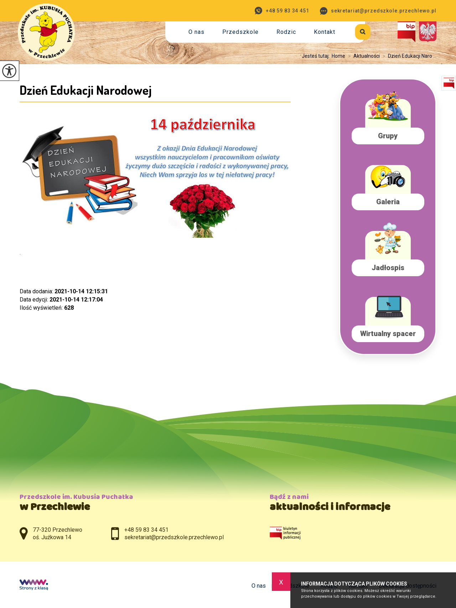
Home (338, 55)
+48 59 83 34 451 (282, 10)
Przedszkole (240, 32)
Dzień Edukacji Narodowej (86, 90)
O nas (196, 32)
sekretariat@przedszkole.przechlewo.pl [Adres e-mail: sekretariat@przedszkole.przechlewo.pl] (174, 537)
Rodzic (286, 32)
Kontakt (324, 32)
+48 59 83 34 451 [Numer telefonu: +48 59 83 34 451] (146, 529)
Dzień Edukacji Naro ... (408, 55)
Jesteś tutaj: (317, 55)
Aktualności (362, 55)
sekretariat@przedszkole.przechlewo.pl (378, 11)
